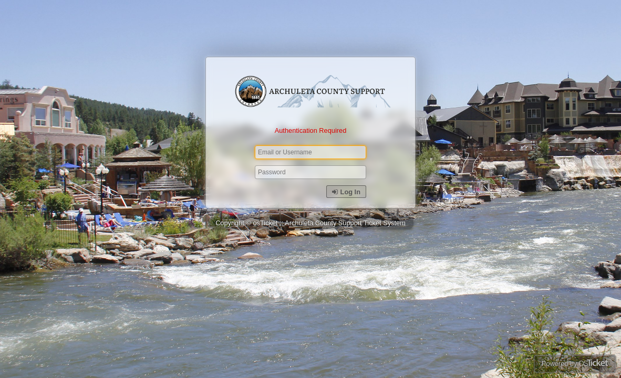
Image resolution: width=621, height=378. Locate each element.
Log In (346, 192)
